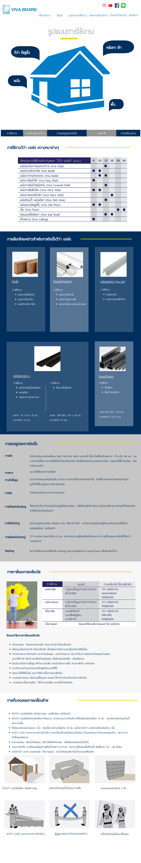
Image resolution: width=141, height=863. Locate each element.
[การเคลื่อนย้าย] (128, 133)
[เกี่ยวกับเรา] (44, 15)
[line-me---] (123, 5)
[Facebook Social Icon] (117, 5)
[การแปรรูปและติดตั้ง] (67, 133)
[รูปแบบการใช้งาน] (78, 15)
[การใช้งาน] (12, 133)
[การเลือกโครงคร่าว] (35, 133)
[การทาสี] (101, 133)
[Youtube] (110, 5)
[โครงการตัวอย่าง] (98, 15)
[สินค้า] (59, 15)
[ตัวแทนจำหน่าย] (118, 15)
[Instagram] (104, 5)
